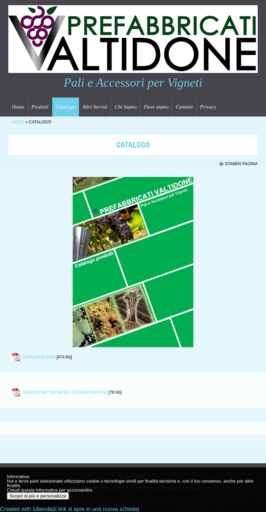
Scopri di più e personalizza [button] (38, 496)
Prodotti (40, 107)
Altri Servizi (94, 107)
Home (18, 107)
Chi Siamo (125, 107)
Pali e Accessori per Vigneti (133, 83)
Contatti (184, 107)
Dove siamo (156, 107)
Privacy (208, 107)
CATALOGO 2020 (39, 357)
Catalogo (65, 107)
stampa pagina (241, 164)
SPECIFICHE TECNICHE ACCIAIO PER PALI (65, 392)
